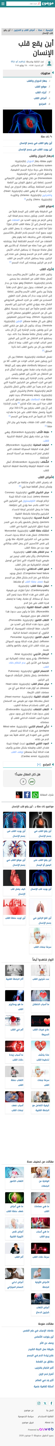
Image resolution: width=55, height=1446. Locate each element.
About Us (49, 1423)
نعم (32, 781)
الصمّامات (35, 399)
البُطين (19, 321)
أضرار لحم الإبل (46, 1374)
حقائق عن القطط (45, 1361)
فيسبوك (27, 795)
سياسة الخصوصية (26, 1417)
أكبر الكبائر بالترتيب (44, 1368)
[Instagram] (39, 1403)
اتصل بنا (50, 1410)
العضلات (15, 220)
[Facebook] (51, 1403)
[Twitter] (45, 1403)
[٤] (10, 415)
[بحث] (39, 4)
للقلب (46, 440)
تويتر (19, 795)
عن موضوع (29, 1410)
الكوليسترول (29, 501)
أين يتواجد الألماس (44, 1337)
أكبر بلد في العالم (44, 1380)
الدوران (30, 161)
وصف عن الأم (47, 1343)
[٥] (20, 486)
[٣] (43, 350)
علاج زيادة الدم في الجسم (40, 1355)
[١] (25, 198)
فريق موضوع (28, 1423)
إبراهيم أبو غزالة (18, 62)
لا (23, 781)
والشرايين (47, 195)
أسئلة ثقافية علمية (44, 1386)
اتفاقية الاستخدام (46, 1417)
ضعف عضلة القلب (34, 581)
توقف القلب (17, 752)
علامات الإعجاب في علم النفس (38, 1330)
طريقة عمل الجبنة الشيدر (41, 1349)
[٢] (10, 262)
